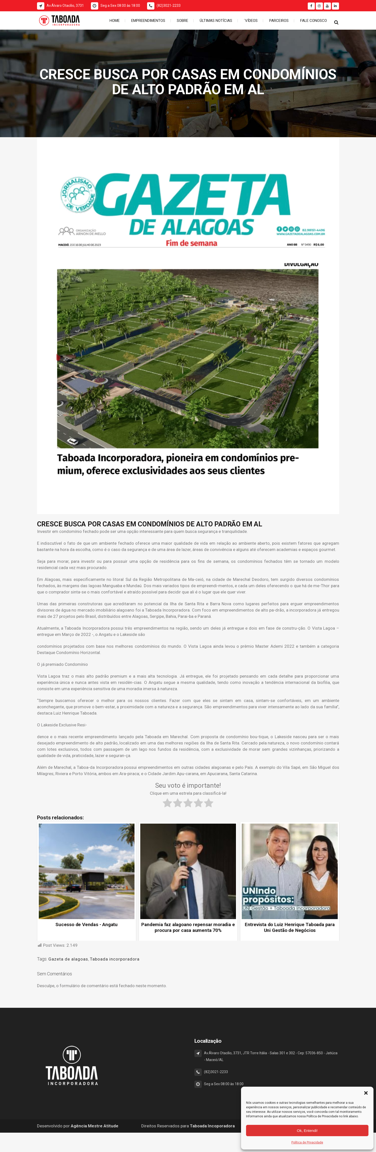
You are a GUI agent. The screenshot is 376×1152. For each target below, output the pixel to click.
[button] (365, 1092)
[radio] (167, 803)
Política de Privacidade (307, 1142)
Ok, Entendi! (307, 1130)
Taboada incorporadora (115, 959)
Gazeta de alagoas (68, 959)
